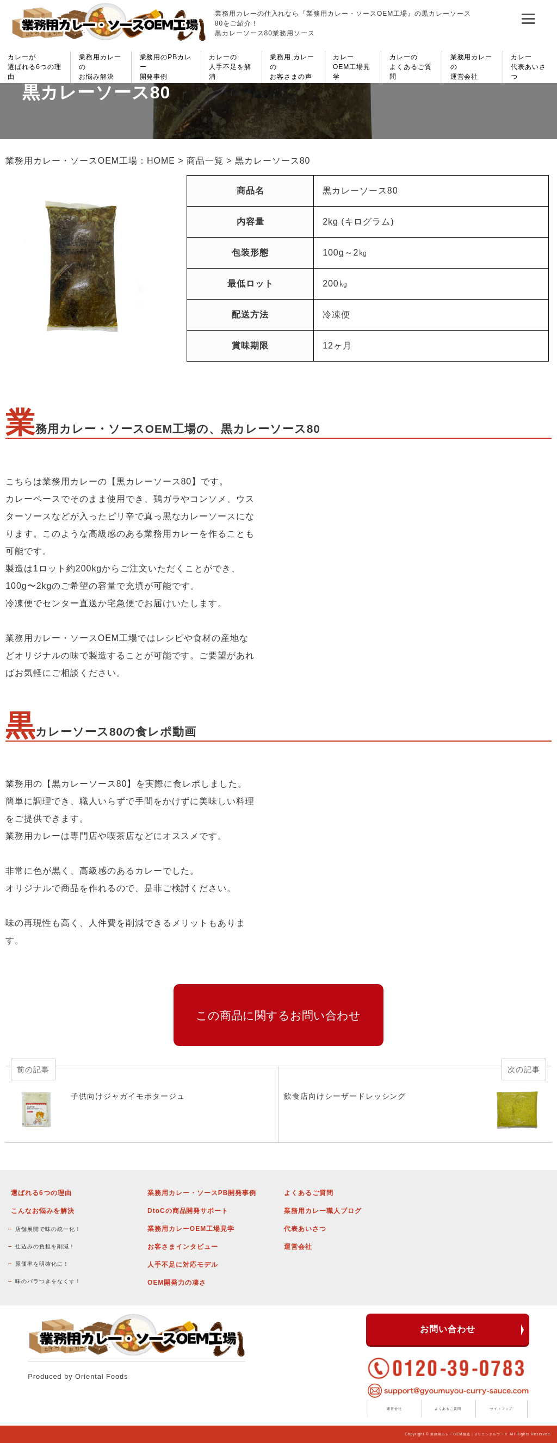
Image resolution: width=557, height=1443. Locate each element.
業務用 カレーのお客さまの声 (292, 66)
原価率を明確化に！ (42, 1264)
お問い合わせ (447, 1329)
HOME (161, 160)
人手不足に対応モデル (182, 1264)
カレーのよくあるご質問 (410, 66)
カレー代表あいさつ (528, 66)
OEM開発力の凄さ (176, 1282)
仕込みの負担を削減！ (45, 1246)
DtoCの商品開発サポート (187, 1211)
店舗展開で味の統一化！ (48, 1229)
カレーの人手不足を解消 (230, 66)
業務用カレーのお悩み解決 (100, 66)
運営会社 (298, 1247)
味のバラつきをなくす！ (48, 1281)
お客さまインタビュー (182, 1247)
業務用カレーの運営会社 (471, 66)
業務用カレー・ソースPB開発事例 (201, 1193)
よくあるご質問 (308, 1193)
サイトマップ (501, 1408)
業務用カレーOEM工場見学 (190, 1229)
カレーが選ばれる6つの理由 (34, 66)
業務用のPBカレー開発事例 (166, 66)
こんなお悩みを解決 (43, 1211)
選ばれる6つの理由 (41, 1193)
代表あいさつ (305, 1229)
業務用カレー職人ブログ (323, 1211)
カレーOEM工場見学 (351, 66)
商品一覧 (205, 160)
